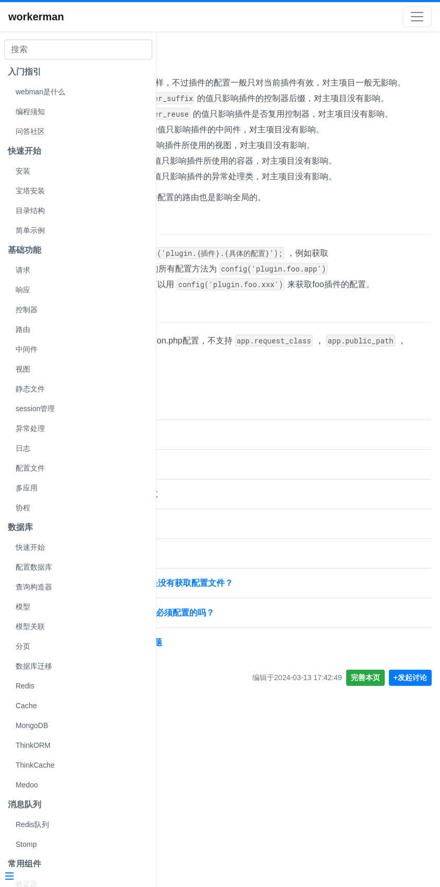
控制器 (27, 309)
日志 (23, 448)
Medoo (27, 785)
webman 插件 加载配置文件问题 (225, 620)
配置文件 (30, 468)
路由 (23, 329)
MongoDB (32, 725)
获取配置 (187, 334)
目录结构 (30, 210)
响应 (23, 290)
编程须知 (30, 111)
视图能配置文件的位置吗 (210, 709)
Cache (26, 705)
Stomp (26, 844)
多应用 (27, 488)
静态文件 (30, 389)
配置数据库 (34, 567)
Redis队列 (32, 824)
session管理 (35, 408)
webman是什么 (40, 92)
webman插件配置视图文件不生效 (227, 650)
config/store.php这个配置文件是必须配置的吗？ (256, 769)
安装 (23, 171)
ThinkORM (33, 745)
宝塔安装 (30, 191)
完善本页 (365, 834)
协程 (23, 507)
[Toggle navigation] (417, 16)
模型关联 (30, 626)
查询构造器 (34, 587)
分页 (23, 646)
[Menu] (74, 877)
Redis (25, 686)
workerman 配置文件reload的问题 (230, 798)
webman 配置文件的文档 (212, 590)
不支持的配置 (197, 452)
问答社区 (30, 131)
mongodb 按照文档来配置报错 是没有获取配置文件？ (265, 739)
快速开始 (30, 547)
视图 (23, 369)
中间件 (27, 349)
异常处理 (30, 428)
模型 (23, 606)
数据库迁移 (34, 666)
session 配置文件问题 (206, 679)
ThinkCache (35, 765)
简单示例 (30, 230)
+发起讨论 (410, 834)
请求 (23, 270)
